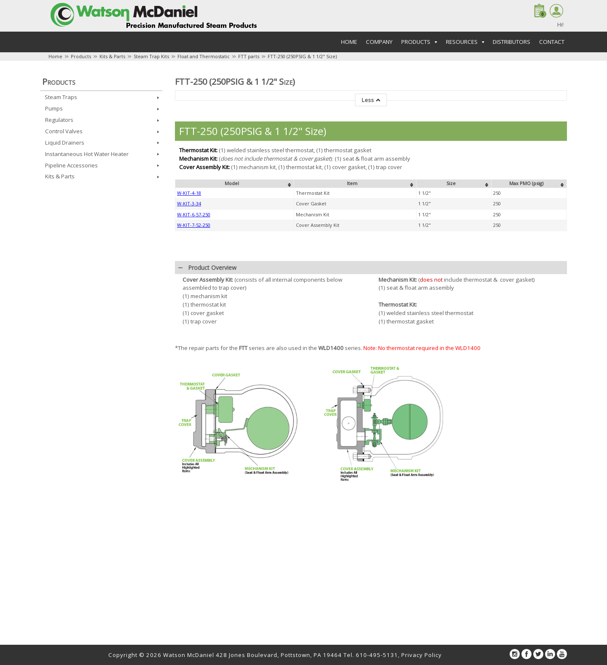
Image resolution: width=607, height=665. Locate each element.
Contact (551, 42)
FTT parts (248, 56)
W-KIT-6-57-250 (193, 214)
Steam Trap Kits (151, 56)
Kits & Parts (112, 56)
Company (379, 42)
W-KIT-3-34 (189, 203)
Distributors (511, 42)
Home (349, 42)
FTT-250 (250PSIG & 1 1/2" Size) (302, 56)
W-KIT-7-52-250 (193, 225)
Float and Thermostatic (203, 56)
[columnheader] (234, 184)
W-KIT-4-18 (189, 193)
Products (81, 56)
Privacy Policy (421, 655)
